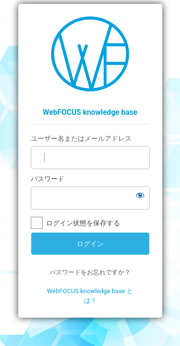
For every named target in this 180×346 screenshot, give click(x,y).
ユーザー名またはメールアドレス (81, 138)
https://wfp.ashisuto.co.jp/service (90, 54)
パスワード (47, 179)
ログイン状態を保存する (83, 223)
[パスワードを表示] (140, 195)
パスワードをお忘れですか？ (90, 272)
